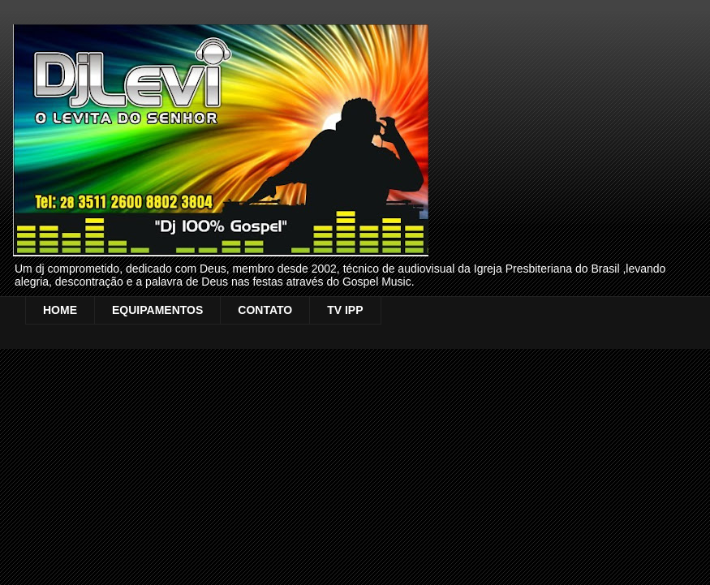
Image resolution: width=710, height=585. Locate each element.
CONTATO (265, 309)
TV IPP (345, 309)
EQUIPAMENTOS (157, 309)
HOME (60, 309)
